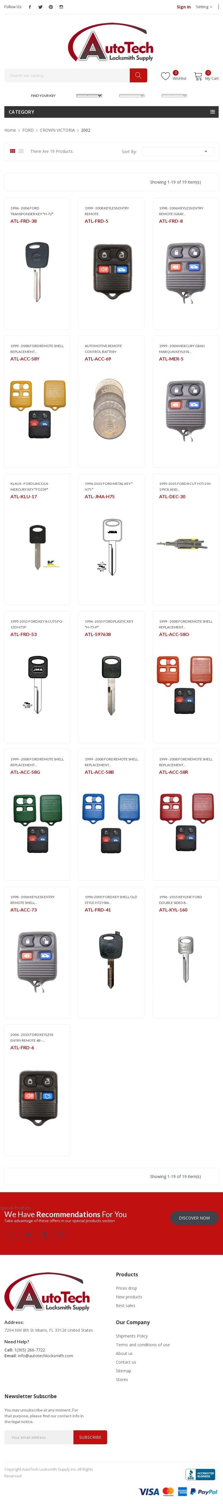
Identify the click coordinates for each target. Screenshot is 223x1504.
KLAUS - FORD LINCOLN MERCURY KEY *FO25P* (29, 486)
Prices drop (126, 1287)
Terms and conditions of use (143, 1344)
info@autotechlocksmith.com (45, 1355)
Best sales (125, 1305)
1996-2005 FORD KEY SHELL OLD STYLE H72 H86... (111, 900)
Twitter (40, 7)
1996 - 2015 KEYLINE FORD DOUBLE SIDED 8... (180, 900)
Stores (122, 1379)
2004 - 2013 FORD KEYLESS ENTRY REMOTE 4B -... (31, 1037)
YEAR (155, 95)
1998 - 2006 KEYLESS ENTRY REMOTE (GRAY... (181, 211)
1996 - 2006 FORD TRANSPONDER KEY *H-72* (31, 211)
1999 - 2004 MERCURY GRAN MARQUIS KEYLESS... (182, 349)
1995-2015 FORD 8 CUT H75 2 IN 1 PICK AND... (185, 486)
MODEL (113, 95)
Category (21, 112)
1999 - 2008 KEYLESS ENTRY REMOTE (107, 211)
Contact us (126, 1361)
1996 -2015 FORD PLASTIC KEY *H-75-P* (109, 624)
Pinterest (50, 7)
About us (124, 1353)
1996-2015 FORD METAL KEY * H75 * (109, 486)
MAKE (70, 95)
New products (129, 1296)
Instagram (61, 7)
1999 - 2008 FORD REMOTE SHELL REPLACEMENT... (37, 349)
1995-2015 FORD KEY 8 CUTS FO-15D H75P (36, 624)
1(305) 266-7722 (29, 1349)
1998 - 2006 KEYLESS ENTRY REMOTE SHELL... (32, 900)
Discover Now (194, 1217)
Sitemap (123, 1370)
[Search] (75, 75)
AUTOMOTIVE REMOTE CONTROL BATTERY (103, 349)
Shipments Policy (132, 1335)
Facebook (30, 7)
